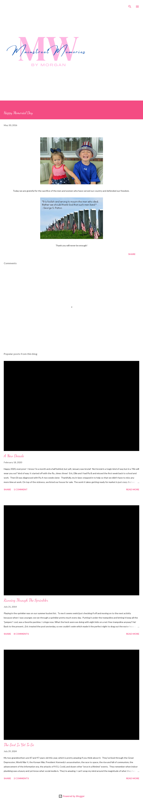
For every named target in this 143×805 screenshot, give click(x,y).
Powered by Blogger (72, 796)
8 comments (21, 633)
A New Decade (14, 456)
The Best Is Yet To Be (19, 745)
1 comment (20, 489)
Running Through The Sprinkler (26, 600)
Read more (132, 489)
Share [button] (131, 254)
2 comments (21, 778)
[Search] (130, 6)
